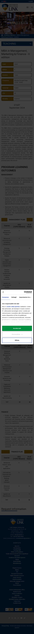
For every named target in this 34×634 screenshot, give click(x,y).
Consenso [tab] (5, 297)
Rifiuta (17, 340)
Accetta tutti (17, 328)
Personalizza (17, 334)
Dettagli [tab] (14, 297)
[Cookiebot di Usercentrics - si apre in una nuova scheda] (24, 292)
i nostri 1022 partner (13, 306)
